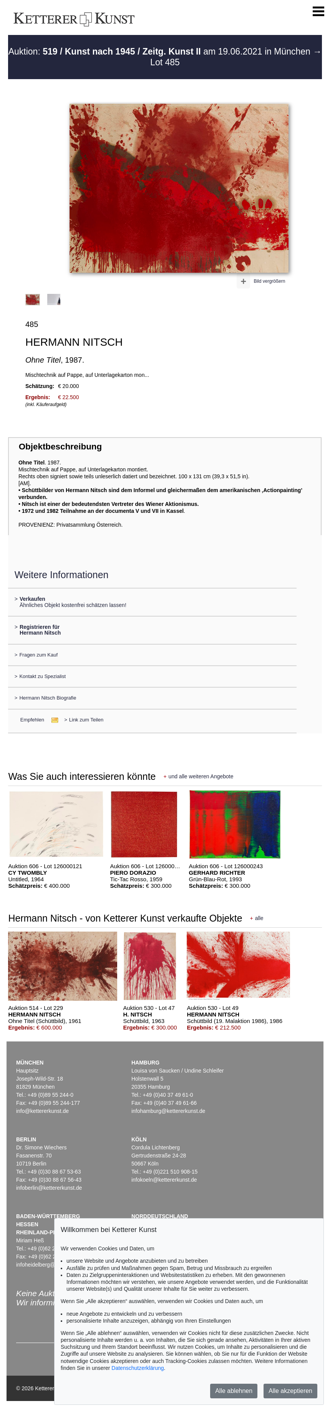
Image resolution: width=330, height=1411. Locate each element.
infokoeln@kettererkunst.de (164, 1180)
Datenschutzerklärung (137, 1368)
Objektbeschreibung (60, 446)
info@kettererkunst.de (42, 1111)
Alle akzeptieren (290, 1391)
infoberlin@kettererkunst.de (49, 1188)
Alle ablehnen (233, 1391)
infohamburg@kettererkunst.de (168, 1111)
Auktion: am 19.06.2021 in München (160, 51)
